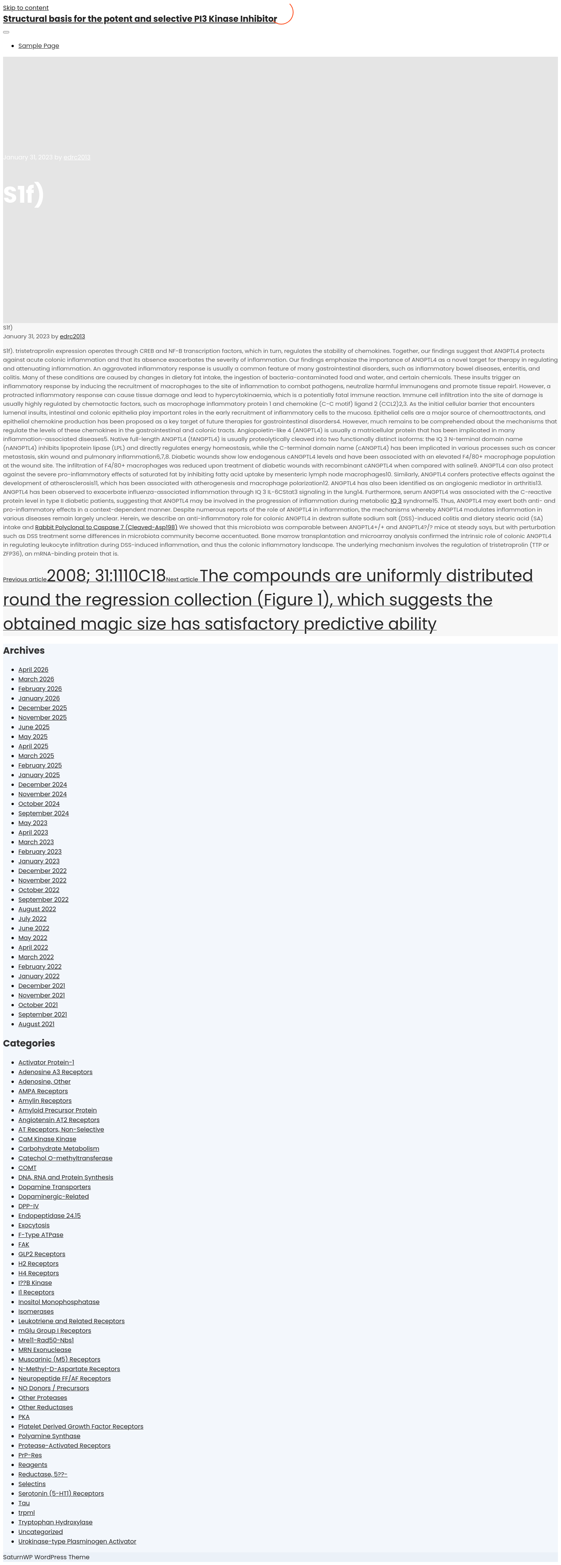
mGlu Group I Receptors (54, 1330)
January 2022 (39, 976)
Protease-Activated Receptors (64, 1445)
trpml (26, 1512)
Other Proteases (42, 1397)
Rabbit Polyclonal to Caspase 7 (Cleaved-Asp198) (106, 527)
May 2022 (33, 937)
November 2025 (42, 717)
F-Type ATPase (40, 1234)
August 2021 (36, 1024)
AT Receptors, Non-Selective (61, 1129)
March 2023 (36, 842)
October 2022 (38, 890)
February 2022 (40, 966)
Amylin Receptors (45, 1100)
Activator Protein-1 (46, 1062)
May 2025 (33, 736)
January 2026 (39, 698)
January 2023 (39, 861)
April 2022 (33, 947)
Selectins (32, 1484)
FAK (23, 1244)
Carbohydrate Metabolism (58, 1148)
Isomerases (36, 1311)
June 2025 (34, 727)
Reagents (33, 1464)
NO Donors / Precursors (53, 1388)
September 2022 (43, 899)
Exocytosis (34, 1225)
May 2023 (33, 823)
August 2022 (37, 909)
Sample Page (38, 45)
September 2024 (43, 813)
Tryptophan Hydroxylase (55, 1522)
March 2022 (36, 957)
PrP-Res (30, 1455)
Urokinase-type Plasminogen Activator (77, 1541)
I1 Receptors (36, 1292)
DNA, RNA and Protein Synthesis (65, 1177)
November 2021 (41, 995)
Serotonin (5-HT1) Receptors (61, 1493)
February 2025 (40, 765)
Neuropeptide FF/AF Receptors (64, 1378)
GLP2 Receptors (42, 1254)
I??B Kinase (35, 1282)
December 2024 (42, 784)
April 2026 (33, 669)
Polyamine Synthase (49, 1436)
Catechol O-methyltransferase (65, 1158)
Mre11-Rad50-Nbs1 (46, 1340)
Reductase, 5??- (42, 1474)
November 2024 (42, 794)
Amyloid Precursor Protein (57, 1110)
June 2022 (33, 928)
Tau (24, 1503)
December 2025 (42, 708)
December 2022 (42, 870)
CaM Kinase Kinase (47, 1139)
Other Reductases (45, 1407)
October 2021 (38, 1005)
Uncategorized (40, 1531)
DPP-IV (28, 1206)
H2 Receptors (38, 1263)
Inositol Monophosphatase (59, 1302)
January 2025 (39, 775)
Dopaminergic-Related (53, 1196)
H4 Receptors (38, 1273)
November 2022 (42, 880)
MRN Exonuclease (44, 1349)
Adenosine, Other (44, 1081)
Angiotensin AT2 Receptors (59, 1120)
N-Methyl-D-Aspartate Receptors (69, 1369)
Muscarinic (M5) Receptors (59, 1359)
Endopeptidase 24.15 (49, 1215)
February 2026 (40, 688)
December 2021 (41, 985)
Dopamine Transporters (54, 1187)
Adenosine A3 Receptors (55, 1072)
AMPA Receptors (43, 1091)
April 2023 (33, 832)
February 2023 (40, 851)
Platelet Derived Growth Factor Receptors (80, 1426)
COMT (27, 1167)
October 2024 (39, 803)
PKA (24, 1416)
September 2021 (42, 1014)
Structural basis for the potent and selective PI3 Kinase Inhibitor (140, 19)
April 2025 (33, 746)
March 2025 (36, 755)
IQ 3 (396, 501)
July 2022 (32, 918)
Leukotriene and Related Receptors (71, 1321)
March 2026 (36, 679)
